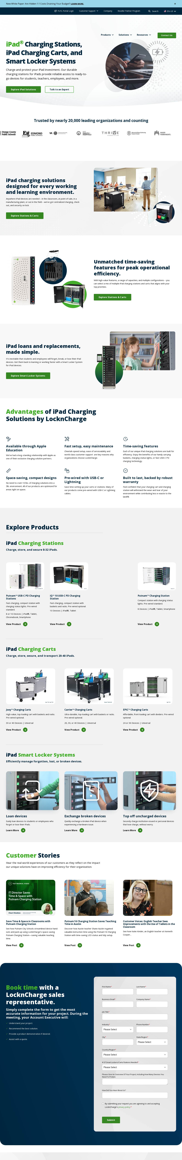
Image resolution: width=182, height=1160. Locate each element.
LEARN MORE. (78, 3)
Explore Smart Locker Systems (28, 363)
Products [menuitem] (72, 1154)
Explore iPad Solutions (23, 89)
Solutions (124, 23)
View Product (16, 612)
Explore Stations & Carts (25, 204)
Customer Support (87, 11)
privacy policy (124, 1095)
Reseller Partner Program (129, 11)
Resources (142, 23)
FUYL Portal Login (66, 11)
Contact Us (167, 24)
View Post (15, 933)
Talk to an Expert (59, 89)
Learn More (16, 818)
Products (106, 23)
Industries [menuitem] (153, 1154)
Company (108, 11)
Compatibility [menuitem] (114, 1154)
